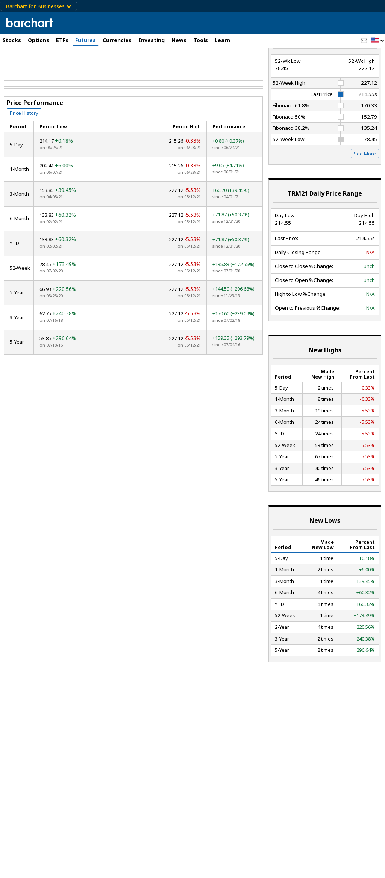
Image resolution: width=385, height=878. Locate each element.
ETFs (62, 40)
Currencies (117, 40)
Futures (85, 40)
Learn (222, 40)
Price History (24, 139)
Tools (200, 40)
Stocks (12, 40)
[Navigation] (68, 65)
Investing (151, 40)
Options (38, 40)
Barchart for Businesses (38, 6)
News (178, 40)
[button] (377, 41)
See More (365, 180)
